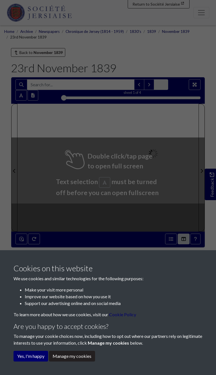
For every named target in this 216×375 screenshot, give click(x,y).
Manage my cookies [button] (72, 356)
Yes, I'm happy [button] (30, 356)
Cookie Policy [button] (122, 314)
